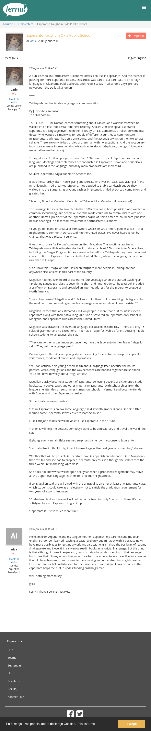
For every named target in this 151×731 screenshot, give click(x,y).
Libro (11, 673)
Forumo (8, 24)
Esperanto (14, 641)
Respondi (136, 36)
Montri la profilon (14, 100)
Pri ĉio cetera (25, 24)
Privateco (13, 681)
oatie (33, 41)
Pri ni (11, 650)
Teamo (12, 657)
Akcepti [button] (131, 724)
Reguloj (12, 689)
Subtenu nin (15, 665)
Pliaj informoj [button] (86, 724)
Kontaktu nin (16, 697)
